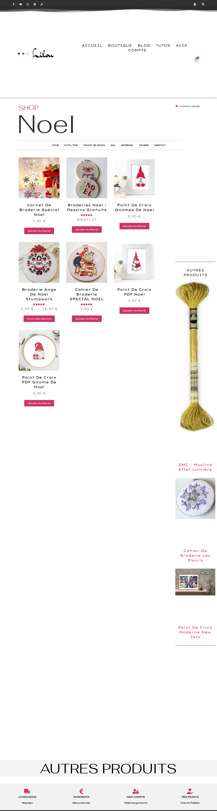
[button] (203, 4)
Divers (148, 153)
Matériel (129, 153)
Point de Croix (92, 153)
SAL (112, 153)
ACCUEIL (92, 53)
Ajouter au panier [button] (39, 239)
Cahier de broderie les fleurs (195, 564)
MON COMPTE (135, 805)
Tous (49, 153)
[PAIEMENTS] (81, 800)
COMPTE (137, 58)
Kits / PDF (66, 153)
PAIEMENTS (81, 805)
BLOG (144, 53)
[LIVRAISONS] (27, 800)
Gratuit (166, 153)
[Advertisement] (195, 213)
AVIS (181, 53)
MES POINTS (190, 805)
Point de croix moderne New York (195, 640)
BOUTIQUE (120, 53)
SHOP (28, 115)
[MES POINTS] (190, 800)
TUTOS (163, 53)
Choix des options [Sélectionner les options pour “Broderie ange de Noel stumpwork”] (39, 327)
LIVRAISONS (27, 805)
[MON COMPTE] (136, 800)
